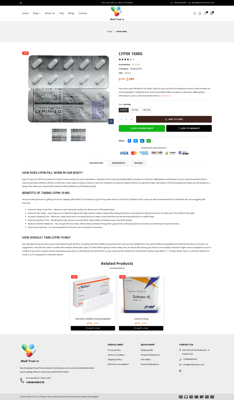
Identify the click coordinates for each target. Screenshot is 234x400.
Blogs (71, 13)
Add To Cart (93, 328)
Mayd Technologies (89, 396)
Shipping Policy (115, 359)
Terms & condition (116, 355)
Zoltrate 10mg (141, 319)
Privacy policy (114, 350)
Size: (125, 105)
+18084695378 (35, 382)
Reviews (138, 163)
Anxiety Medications (150, 355)
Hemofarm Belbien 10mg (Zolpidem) (93, 319)
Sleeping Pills (136, 68)
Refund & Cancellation (118, 364)
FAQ (61, 13)
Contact (83, 13)
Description (96, 163)
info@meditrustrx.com (193, 364)
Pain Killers (146, 359)
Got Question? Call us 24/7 (38, 378)
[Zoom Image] (111, 121)
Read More (165, 95)
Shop (37, 13)
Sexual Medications (150, 364)
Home (25, 13)
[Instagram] (21, 2)
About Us (50, 13)
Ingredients (118, 163)
